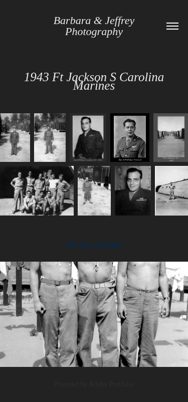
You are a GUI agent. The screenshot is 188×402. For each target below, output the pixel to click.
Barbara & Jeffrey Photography (95, 26)
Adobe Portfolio (111, 384)
